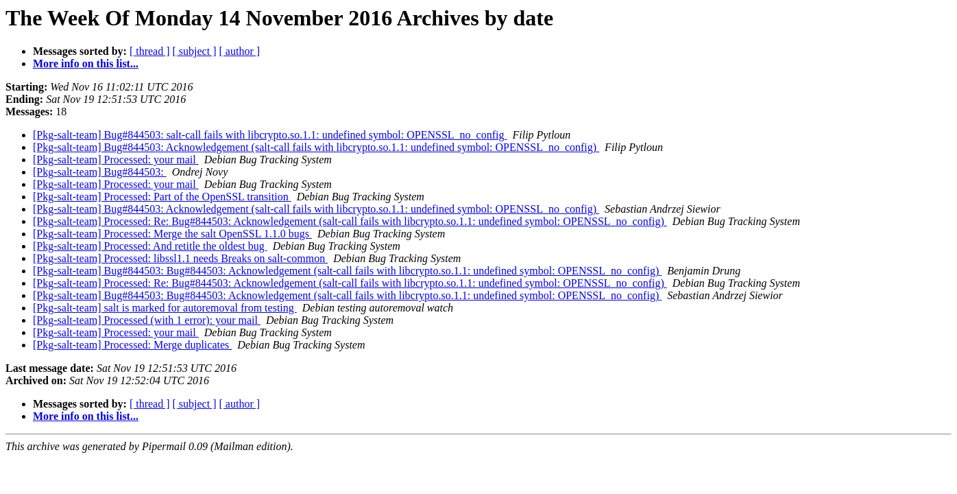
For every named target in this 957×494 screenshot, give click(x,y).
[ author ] (240, 51)
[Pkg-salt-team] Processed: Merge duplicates (132, 345)
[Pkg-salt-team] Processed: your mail (116, 159)
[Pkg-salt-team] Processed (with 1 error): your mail (147, 320)
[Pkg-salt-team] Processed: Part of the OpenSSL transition (162, 196)
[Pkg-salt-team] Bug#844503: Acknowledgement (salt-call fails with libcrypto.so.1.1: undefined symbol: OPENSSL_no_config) (316, 147)
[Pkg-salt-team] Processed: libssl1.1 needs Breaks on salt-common (180, 258)
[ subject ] (195, 51)
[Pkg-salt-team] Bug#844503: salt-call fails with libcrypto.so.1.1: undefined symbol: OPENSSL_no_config (270, 135)
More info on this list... (85, 63)
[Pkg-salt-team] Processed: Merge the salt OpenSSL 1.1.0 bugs (172, 233)
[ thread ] (150, 51)
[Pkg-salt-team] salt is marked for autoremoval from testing (165, 308)
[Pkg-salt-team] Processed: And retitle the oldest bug (150, 246)
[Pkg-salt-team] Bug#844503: (100, 172)
